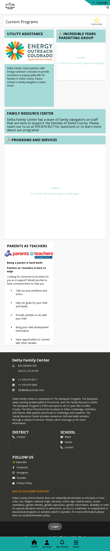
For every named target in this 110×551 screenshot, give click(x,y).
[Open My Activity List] (62, 544)
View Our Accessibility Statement (30, 491)
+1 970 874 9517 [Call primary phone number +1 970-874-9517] (27, 379)
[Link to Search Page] (107, 7)
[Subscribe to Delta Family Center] (19, 462)
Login (55, 526)
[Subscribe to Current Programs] (96, 22)
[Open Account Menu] (47, 544)
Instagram (20, 472)
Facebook (20, 467)
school (67, 432)
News (65, 436)
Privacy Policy (22, 483)
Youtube (19, 477)
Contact (18, 436)
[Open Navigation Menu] (76, 544)
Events (66, 442)
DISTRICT (20, 432)
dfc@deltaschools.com (31, 390)
